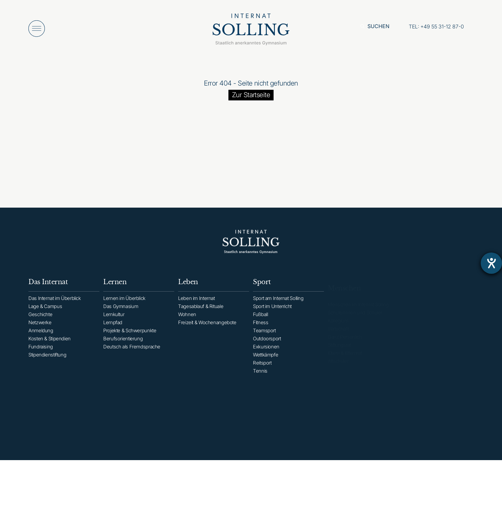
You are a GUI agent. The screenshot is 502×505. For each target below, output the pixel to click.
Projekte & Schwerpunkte (129, 335)
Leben (188, 288)
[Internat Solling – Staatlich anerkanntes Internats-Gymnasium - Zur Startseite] (251, 31)
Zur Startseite (251, 95)
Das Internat (48, 285)
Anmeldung (40, 334)
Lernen (114, 287)
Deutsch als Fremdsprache (131, 351)
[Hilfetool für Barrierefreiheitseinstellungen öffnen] (491, 263)
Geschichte (40, 317)
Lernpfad (112, 327)
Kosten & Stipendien (49, 342)
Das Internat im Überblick (54, 301)
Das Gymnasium (120, 311)
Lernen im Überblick (124, 303)
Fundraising (40, 350)
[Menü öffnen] (36, 28)
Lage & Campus (45, 309)
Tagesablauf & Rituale (200, 312)
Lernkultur (113, 319)
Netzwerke (40, 326)
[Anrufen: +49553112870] (436, 26)
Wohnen (187, 320)
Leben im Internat (196, 304)
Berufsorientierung (123, 343)
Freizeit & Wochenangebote (207, 328)
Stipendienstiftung (47, 358)
